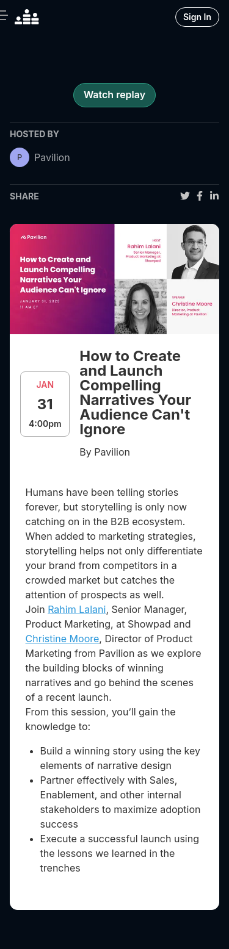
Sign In (197, 17)
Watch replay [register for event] (114, 94)
